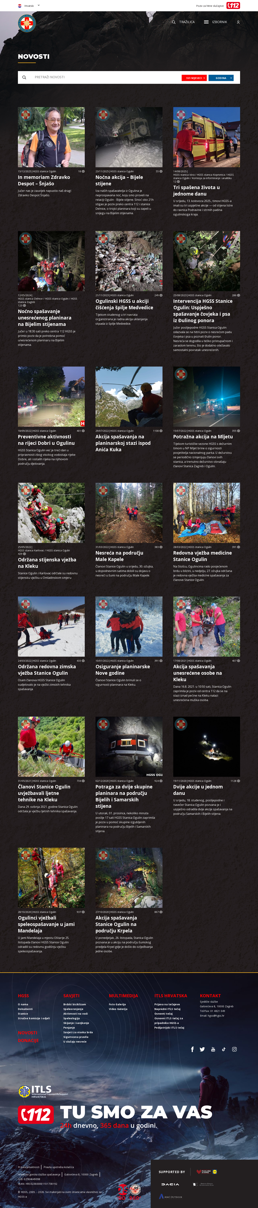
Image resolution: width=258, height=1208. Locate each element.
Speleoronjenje (73, 1009)
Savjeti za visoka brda (78, 1032)
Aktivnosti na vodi (75, 1013)
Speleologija (71, 1018)
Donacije (28, 1040)
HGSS (23, 995)
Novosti (27, 1033)
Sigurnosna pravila (75, 1037)
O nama (23, 1004)
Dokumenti (25, 1009)
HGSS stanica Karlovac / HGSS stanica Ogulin (44, 550)
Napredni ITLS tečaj (167, 1009)
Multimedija (123, 995)
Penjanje (69, 1027)
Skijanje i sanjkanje (76, 1023)
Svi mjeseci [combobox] (194, 78)
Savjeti (71, 995)
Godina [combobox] (221, 78)
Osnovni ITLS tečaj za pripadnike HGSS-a (168, 1021)
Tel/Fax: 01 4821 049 (212, 1011)
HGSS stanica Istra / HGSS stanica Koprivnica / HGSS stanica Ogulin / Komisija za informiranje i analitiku (203, 176)
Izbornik (215, 22)
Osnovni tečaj (163, 1013)
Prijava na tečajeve (167, 1004)
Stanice (23, 1013)
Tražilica (183, 22)
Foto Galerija (117, 1004)
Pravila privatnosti (28, 1167)
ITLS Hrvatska (170, 995)
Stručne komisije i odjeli (34, 1018)
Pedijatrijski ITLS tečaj (169, 1027)
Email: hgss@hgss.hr (212, 1015)
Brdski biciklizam (74, 1004)
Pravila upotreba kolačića (59, 1167)
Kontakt (210, 995)
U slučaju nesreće (75, 1041)
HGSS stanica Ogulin (44, 171)
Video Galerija (118, 1009)
